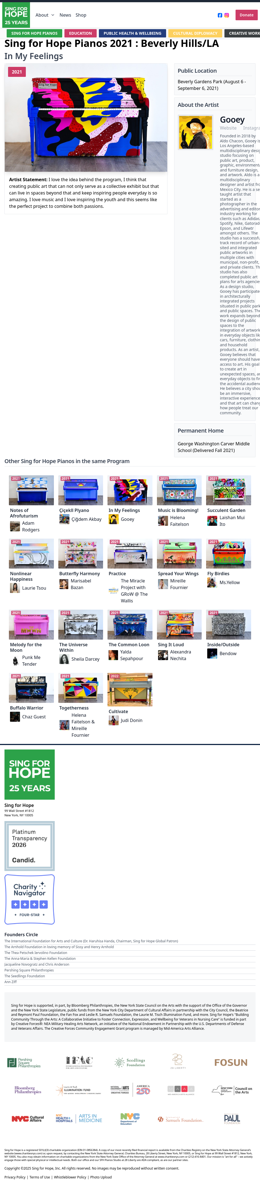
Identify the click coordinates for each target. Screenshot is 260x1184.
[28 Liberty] (181, 1062)
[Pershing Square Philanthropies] (27, 1062)
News (65, 15)
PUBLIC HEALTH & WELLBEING (132, 33)
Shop (81, 15)
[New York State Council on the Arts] (232, 1090)
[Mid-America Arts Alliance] (181, 1090)
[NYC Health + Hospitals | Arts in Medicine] (79, 1119)
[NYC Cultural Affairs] (27, 1119)
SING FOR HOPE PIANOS (34, 33)
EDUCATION (80, 33)
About (45, 15)
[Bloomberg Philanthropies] (27, 1090)
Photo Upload (101, 1177)
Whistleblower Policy (70, 1177)
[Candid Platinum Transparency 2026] (29, 846)
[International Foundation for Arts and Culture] (79, 1062)
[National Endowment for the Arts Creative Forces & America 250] (130, 1090)
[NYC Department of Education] (130, 1119)
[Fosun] (232, 1062)
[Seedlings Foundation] (130, 1062)
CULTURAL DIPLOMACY (195, 33)
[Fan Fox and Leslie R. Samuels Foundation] (181, 1119)
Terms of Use (39, 1177)
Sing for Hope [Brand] (19, 805)
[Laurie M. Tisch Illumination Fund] (79, 1090)
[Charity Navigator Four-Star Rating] (29, 899)
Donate (247, 14)
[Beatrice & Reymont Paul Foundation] (232, 1119)
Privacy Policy (15, 1177)
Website (228, 128)
